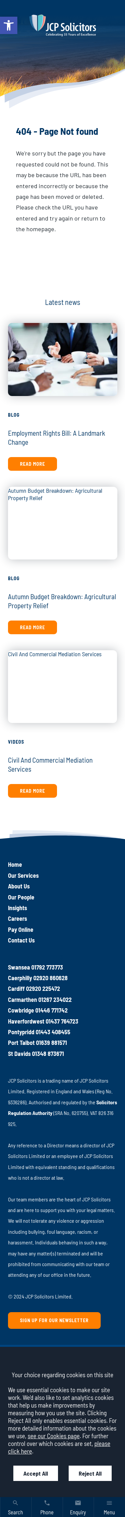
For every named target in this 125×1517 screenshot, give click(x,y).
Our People (21, 897)
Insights (17, 907)
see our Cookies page (54, 1436)
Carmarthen (22, 999)
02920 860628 (50, 978)
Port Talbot (21, 1042)
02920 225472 (43, 988)
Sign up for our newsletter (54, 1320)
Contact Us (21, 940)
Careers (17, 918)
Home (15, 864)
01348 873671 (48, 1053)
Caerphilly (20, 978)
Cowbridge (21, 1010)
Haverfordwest (26, 1021)
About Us (19, 886)
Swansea (19, 967)
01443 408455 (53, 1032)
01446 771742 (51, 1010)
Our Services (23, 875)
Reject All (90, 1473)
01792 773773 (47, 967)
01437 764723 (62, 1021)
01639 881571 (51, 1042)
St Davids (19, 1053)
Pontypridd (21, 1032)
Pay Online (20, 929)
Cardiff (16, 988)
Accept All (35, 1473)
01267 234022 (55, 999)
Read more (32, 464)
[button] (8, 25)
